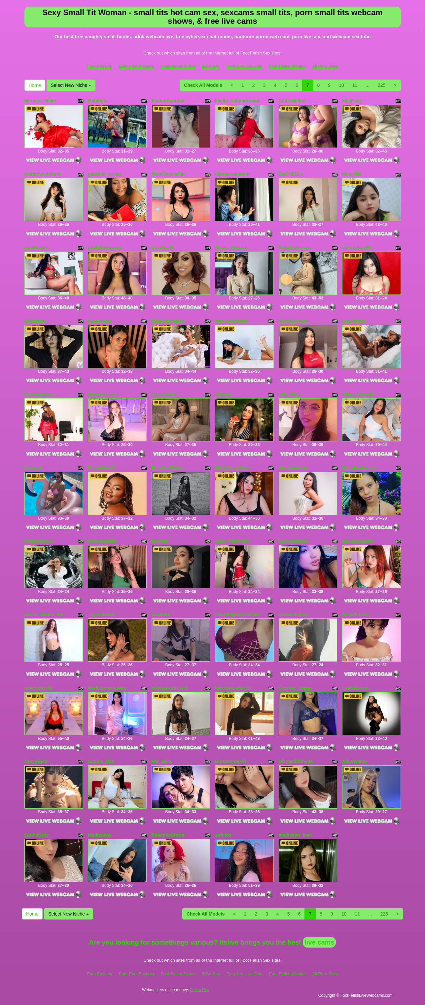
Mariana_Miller (40, 100)
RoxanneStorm (168, 835)
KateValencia (293, 467)
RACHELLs (291, 174)
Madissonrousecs (107, 688)
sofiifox (223, 835)
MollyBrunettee (231, 321)
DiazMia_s (290, 394)
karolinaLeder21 (232, 688)
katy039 (160, 541)
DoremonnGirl (230, 761)
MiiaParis (352, 100)
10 (341, 85)
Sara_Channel (357, 394)
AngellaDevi (355, 614)
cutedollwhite (293, 614)
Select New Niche (71, 85)
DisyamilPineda (296, 761)
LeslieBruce (355, 688)
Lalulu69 (161, 614)
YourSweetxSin (168, 174)
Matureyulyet (38, 394)
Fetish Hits (199, 990)
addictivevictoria (42, 174)
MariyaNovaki (293, 541)
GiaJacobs (354, 321)
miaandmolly (38, 688)
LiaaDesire (99, 321)
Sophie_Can (101, 761)
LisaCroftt (162, 247)
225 (381, 85)
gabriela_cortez (105, 174)
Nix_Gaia (161, 761)
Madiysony (100, 835)
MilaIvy (222, 394)
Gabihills (97, 100)
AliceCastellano (232, 467)
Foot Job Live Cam (245, 66)
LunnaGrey (36, 835)
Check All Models (203, 85)
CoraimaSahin (357, 541)
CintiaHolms (292, 100)
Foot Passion (99, 66)
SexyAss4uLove (359, 467)
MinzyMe (351, 174)
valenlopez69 (356, 247)
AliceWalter (354, 761)
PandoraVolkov (168, 467)
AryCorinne (164, 394)
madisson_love (295, 835)
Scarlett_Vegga (295, 688)
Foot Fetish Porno (178, 66)
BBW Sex (210, 66)
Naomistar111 (103, 394)
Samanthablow (168, 100)
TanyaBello (36, 761)
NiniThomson (39, 541)
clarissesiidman (232, 174)
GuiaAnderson (294, 247)
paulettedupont (104, 247)
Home (35, 85)
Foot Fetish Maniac (287, 66)
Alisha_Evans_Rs (43, 614)
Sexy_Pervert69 (232, 541)
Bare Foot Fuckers (136, 66)
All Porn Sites (325, 66)
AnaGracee (36, 247)
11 (355, 85)
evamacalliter (102, 541)
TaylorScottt (101, 614)
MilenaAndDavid (170, 688)
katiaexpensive (168, 321)
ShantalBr (35, 321)
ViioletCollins (293, 321)
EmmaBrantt (101, 467)
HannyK (33, 467)
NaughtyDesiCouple (237, 614)
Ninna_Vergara (231, 247)
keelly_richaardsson (237, 100)
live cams (319, 942)
